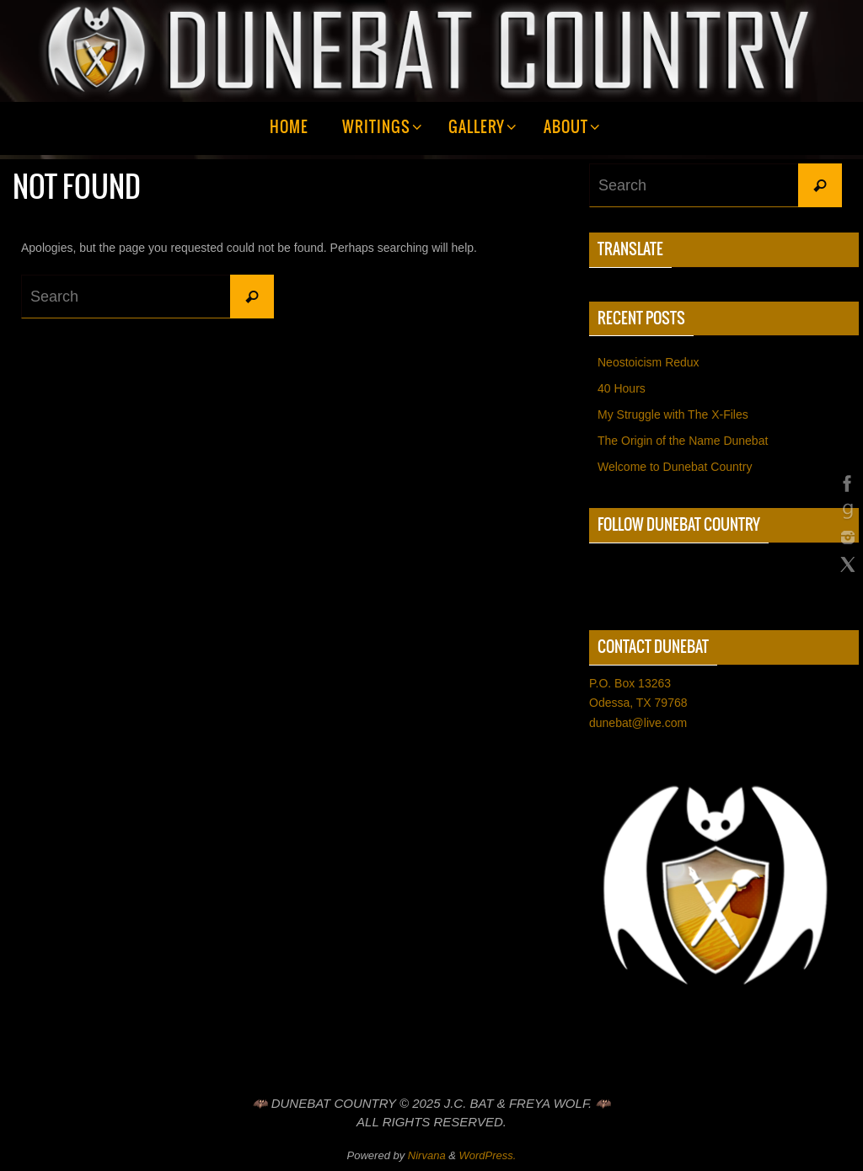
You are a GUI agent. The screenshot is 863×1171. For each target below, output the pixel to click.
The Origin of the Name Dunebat (683, 440)
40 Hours (622, 388)
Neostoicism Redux (649, 362)
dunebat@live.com (638, 723)
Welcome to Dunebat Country (675, 466)
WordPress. (488, 1155)
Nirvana (427, 1155)
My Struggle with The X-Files (673, 414)
